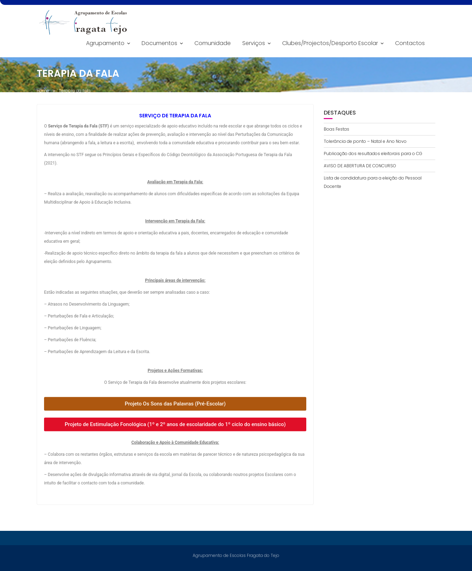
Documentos (159, 43)
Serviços (253, 43)
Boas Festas (336, 129)
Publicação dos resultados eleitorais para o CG (373, 153)
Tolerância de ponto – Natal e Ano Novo (365, 141)
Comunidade (212, 43)
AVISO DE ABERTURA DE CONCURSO (360, 166)
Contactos (410, 43)
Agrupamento (105, 43)
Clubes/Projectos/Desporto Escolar (330, 43)
